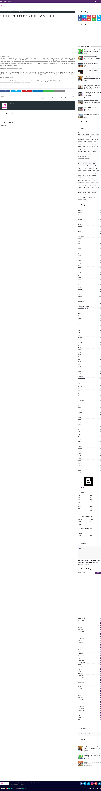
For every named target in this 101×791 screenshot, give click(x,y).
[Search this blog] (86, 573)
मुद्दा (79, 180)
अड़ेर (83, 134)
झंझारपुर (97, 149)
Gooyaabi (24, 788)
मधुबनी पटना (88, 175)
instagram (80, 522)
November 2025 (89, 618)
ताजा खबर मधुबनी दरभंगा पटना (83, 158)
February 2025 (89, 620)
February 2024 (89, 631)
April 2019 (89, 671)
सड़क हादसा (93, 190)
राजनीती (92, 182)
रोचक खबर (85, 185)
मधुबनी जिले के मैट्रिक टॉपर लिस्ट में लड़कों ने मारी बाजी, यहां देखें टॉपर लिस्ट (92, 57)
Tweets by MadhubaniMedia (84, 743)
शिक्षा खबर (88, 190)
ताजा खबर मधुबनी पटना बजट (83, 161)
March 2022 (89, 642)
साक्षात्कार (80, 194)
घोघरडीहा (88, 146)
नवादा (94, 163)
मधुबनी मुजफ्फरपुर (81, 177)
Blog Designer (11, 788)
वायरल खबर (98, 187)
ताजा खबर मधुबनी (87, 153)
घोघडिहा (79, 146)
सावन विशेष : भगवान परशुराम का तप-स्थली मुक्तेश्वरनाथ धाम (91, 115)
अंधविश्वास (80, 136)
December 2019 (89, 662)
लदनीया (84, 187)
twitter (91, 519)
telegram (79, 535)
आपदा (95, 136)
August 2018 (89, 686)
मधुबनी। (87, 177)
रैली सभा (79, 185)
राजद (90, 180)
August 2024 (89, 625)
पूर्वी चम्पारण (80, 168)
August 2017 (89, 712)
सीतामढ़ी (94, 194)
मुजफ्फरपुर (96, 177)
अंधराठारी (92, 134)
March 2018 (89, 697)
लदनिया (94, 185)
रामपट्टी (97, 182)
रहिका (82, 180)
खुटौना (95, 141)
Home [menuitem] (15, 5)
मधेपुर (92, 177)
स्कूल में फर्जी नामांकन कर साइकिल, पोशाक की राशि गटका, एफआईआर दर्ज (92, 101)
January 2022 (89, 644)
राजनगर (94, 180)
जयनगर (89, 149)
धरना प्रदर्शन (85, 163)
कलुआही (87, 139)
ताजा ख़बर (80, 153)
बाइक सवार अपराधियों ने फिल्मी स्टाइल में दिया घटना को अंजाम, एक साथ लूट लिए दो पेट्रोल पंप (89, 561)
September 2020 (89, 655)
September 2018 (89, 684)
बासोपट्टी (94, 170)
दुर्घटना (95, 161)
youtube (79, 521)
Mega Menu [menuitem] (29, 5)
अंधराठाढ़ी (87, 134)
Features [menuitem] (21, 5)
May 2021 (89, 649)
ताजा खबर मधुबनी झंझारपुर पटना (83, 156)
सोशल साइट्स (89, 197)
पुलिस (96, 165)
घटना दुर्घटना (94, 144)
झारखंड (85, 151)
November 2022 (89, 638)
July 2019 (89, 666)
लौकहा (88, 187)
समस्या (84, 192)
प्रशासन (85, 168)
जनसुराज (84, 149)
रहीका (86, 180)
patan (79, 134)
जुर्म (93, 149)
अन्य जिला (85, 136)
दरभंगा (91, 161)
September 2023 (89, 636)
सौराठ (94, 197)
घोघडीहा (84, 146)
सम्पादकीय (94, 192)
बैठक (87, 173)
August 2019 (89, 664)
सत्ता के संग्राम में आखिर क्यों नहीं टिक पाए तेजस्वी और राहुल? (92, 763)
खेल (84, 144)
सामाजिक (85, 194)
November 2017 (89, 706)
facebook (80, 519)
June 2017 (89, 717)
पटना (84, 165)
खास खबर (90, 141)
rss (90, 521)
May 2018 (89, 693)
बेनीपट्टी (83, 173)
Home (1, 1)
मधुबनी (7, 86)
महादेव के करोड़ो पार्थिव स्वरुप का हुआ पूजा (92, 64)
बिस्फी (98, 170)
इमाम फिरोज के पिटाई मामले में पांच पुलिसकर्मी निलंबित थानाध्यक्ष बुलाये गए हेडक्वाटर (92, 78)
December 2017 (89, 704)
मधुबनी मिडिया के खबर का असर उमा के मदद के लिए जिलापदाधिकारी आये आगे (92, 86)
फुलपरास (95, 168)
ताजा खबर (6, 11)
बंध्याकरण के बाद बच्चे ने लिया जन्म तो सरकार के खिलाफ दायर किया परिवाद (92, 50)
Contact (9, 1)
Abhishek (3, 19)
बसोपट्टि (84, 170)
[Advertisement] (89, 585)
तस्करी (89, 151)
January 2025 (89, 622)
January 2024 (89, 633)
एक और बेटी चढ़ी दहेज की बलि (90, 70)
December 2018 (89, 680)
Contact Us (99, 788)
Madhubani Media (84, 733)
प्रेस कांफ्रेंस (90, 168)
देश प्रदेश (79, 163)
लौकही (92, 187)
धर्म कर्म (90, 163)
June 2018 (89, 690)
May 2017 (89, 719)
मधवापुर (91, 173)
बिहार (79, 173)
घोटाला (93, 146)
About (5, 1)
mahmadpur (94, 132)
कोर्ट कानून (97, 139)
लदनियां (79, 187)
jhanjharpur (80, 132)
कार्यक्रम (92, 139)
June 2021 (89, 647)
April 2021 (89, 651)
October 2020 (89, 653)
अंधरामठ (97, 134)
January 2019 (89, 677)
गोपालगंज (88, 144)
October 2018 (89, 682)
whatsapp (80, 524)
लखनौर (90, 185)
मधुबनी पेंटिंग (94, 175)
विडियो (79, 190)
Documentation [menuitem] (37, 5)
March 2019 (89, 673)
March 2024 (89, 629)
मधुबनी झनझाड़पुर (81, 175)
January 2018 (89, 701)
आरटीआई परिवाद (81, 139)
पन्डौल (92, 165)
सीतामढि (90, 194)
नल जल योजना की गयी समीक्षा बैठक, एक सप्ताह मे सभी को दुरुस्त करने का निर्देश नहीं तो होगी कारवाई (92, 94)
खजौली (85, 141)
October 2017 (89, 708)
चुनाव (97, 146)
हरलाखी (85, 199)
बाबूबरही (89, 170)
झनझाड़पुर (80, 151)
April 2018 (89, 695)
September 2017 (89, 710)
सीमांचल (79, 197)
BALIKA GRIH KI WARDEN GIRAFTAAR (90, 108)
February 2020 (89, 660)
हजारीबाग (80, 199)
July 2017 (89, 715)
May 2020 (89, 658)
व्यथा (83, 190)
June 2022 (89, 640)
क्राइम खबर (80, 141)
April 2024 (89, 627)
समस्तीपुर (79, 192)
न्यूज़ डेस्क (79, 165)
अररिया (90, 136)
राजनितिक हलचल (81, 182)
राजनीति (87, 182)
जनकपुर (79, 149)
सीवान (84, 197)
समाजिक (89, 192)
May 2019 (89, 669)
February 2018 (89, 699)
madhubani (87, 132)
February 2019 (89, 675)
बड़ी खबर (79, 170)
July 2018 (89, 688)
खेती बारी (79, 144)
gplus (91, 522)
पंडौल (88, 165)
